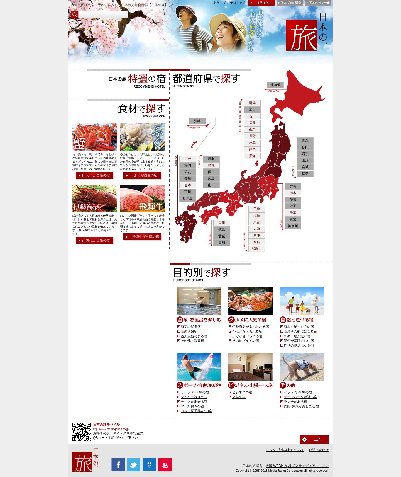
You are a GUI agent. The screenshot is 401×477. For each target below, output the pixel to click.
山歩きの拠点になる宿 (300, 331)
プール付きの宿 (192, 406)
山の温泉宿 (189, 331)
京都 (256, 222)
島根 (211, 165)
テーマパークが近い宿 (300, 397)
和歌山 (257, 249)
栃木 (293, 193)
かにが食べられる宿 (247, 331)
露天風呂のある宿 (194, 336)
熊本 (187, 185)
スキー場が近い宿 (297, 336)
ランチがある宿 (295, 402)
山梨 (252, 129)
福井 (252, 123)
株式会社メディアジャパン (308, 466)
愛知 (252, 156)
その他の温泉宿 (192, 341)
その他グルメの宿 (245, 341)
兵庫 (256, 235)
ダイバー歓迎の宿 (194, 397)
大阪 (256, 229)
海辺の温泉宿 (191, 327)
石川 (252, 116)
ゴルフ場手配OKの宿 (196, 411)
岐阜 (252, 143)
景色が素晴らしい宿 (299, 341)
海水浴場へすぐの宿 (299, 327)
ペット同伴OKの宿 (298, 392)
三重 (256, 209)
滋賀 (256, 215)
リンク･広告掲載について (285, 450)
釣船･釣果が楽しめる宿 (301, 406)
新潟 (252, 103)
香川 (221, 223)
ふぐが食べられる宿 (247, 336)
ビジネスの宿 (242, 392)
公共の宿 (239, 397)
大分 (187, 159)
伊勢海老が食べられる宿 (250, 327)
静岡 (252, 149)
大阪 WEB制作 (277, 466)
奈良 (256, 242)
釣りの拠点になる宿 (299, 345)
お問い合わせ (319, 450)
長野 (252, 136)
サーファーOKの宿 (195, 392)
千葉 (293, 213)
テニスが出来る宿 (194, 402)
